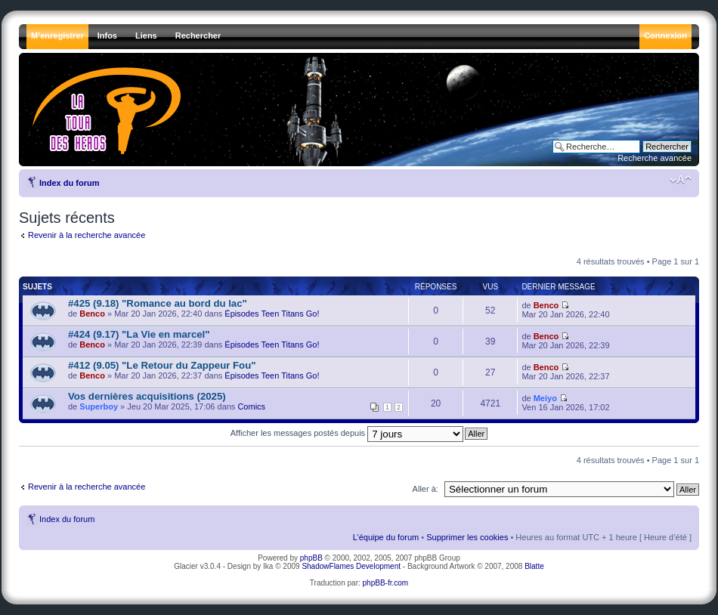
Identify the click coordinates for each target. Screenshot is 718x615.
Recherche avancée (654, 157)
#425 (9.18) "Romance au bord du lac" (157, 303)
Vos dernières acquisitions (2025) (147, 396)
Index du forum (69, 182)
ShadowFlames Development (351, 566)
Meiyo (545, 398)
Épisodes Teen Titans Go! (271, 313)
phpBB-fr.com (386, 583)
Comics (251, 406)
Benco (92, 313)
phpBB (311, 558)
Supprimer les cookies (467, 537)
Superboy (98, 406)
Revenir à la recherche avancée (86, 235)
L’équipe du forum (386, 537)
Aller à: (425, 488)
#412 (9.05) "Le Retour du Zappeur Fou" (161, 365)
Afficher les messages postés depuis (347, 432)
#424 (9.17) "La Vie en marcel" (138, 334)
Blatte (534, 566)
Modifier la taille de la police (681, 180)
